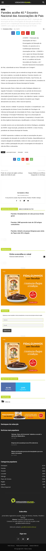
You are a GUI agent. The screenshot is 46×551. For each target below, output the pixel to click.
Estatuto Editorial (34, 545)
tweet (28, 164)
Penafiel (3, 471)
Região (3, 482)
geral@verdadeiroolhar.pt (28, 527)
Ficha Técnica (11, 545)
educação (20, 152)
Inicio (2, 6)
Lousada (3, 473)
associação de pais (11, 152)
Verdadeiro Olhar (7, 29)
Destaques (4, 465)
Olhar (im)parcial (5, 487)
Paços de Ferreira (6, 479)
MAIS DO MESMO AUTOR (26, 209)
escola (26, 152)
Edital (6, 402)
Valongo (3, 476)
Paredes (3, 9)
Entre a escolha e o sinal (20, 254)
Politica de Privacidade (22, 545)
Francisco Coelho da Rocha (16, 256)
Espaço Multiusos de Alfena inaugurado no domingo (36, 174)
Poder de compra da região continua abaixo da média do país (12, 174)
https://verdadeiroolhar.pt (23, 195)
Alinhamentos (6, 249)
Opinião (3, 484)
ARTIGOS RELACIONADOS (9, 209)
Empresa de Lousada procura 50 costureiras (24, 443)
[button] (43, 2)
